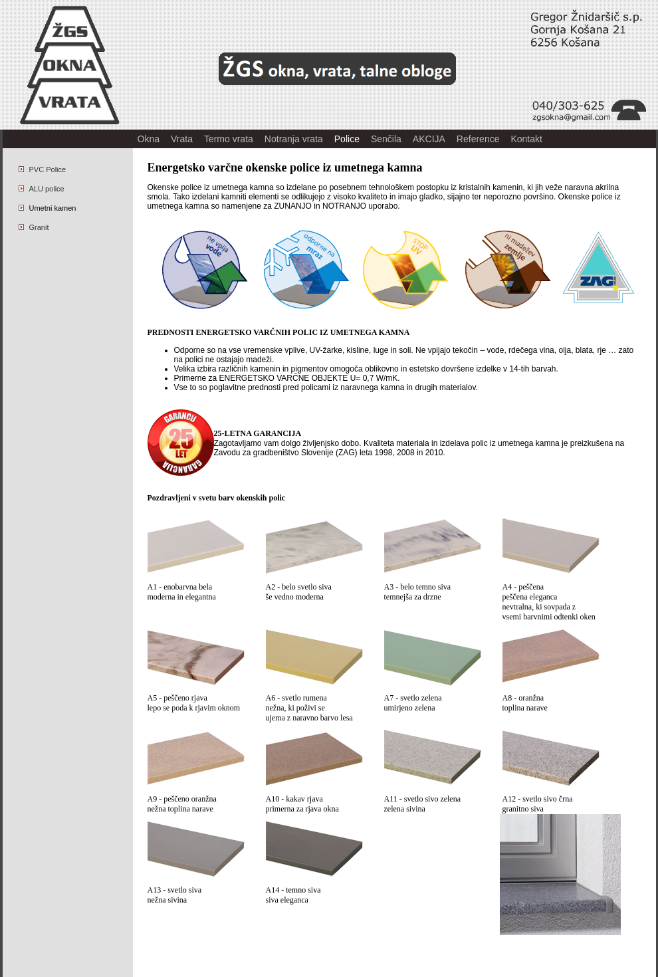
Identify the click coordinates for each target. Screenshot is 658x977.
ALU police (41, 189)
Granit (34, 227)
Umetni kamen (47, 208)
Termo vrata (228, 139)
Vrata (182, 139)
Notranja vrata (294, 139)
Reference (478, 139)
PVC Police (42, 169)
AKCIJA (429, 139)
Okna (149, 139)
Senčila (386, 139)
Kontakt (526, 139)
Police (347, 139)
